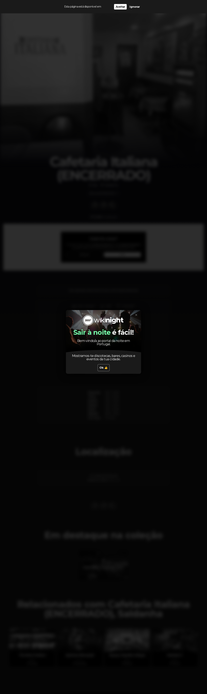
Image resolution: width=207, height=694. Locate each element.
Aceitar (120, 6)
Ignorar (135, 6)
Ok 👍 (103, 367)
